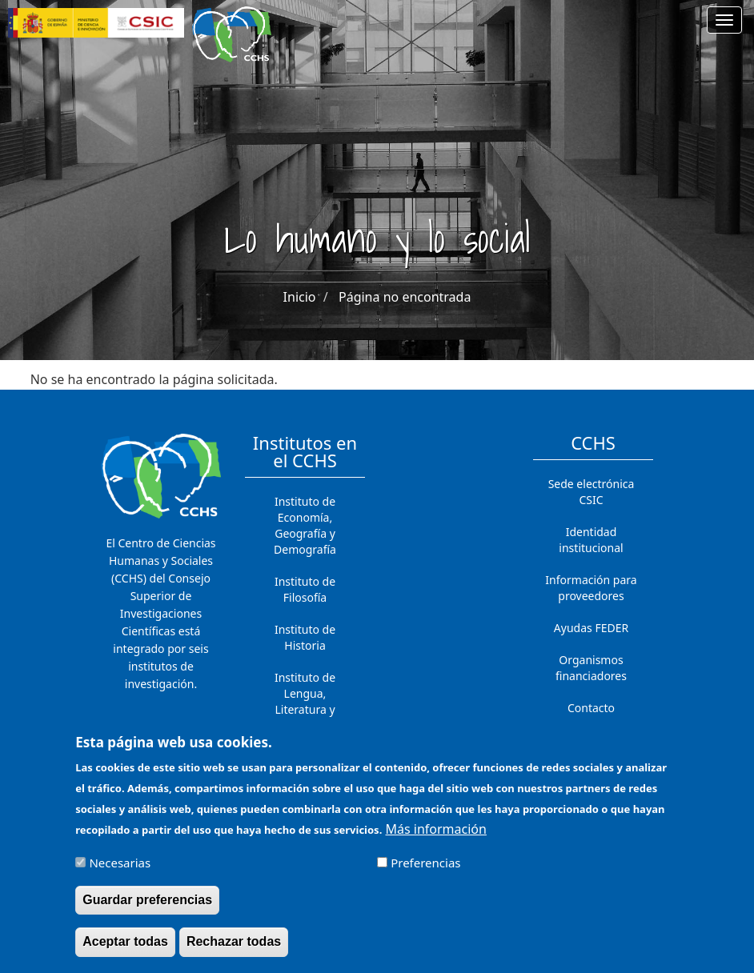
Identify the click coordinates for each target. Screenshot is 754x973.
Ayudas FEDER (591, 627)
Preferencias (425, 871)
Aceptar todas (125, 950)
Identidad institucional (591, 539)
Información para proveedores (590, 587)
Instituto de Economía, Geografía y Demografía (305, 525)
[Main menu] (724, 20)
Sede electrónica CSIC (591, 491)
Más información (435, 838)
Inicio (299, 297)
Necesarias (119, 871)
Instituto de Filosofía (305, 589)
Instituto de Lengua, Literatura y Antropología (305, 701)
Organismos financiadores (591, 667)
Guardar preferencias (147, 908)
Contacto (591, 707)
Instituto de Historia (305, 637)
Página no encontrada (405, 297)
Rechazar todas (233, 950)
